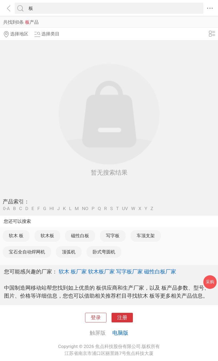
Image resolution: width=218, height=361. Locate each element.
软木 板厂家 (73, 271)
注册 (122, 318)
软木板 (47, 235)
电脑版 (120, 333)
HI (51, 208)
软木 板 (16, 235)
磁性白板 (80, 235)
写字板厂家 (129, 271)
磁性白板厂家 (160, 271)
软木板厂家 (101, 271)
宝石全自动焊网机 (27, 252)
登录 (96, 318)
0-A (6, 208)
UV (125, 208)
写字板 (113, 235)
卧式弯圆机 (104, 252)
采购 (210, 281)
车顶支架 (146, 235)
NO (85, 208)
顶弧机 (69, 252)
